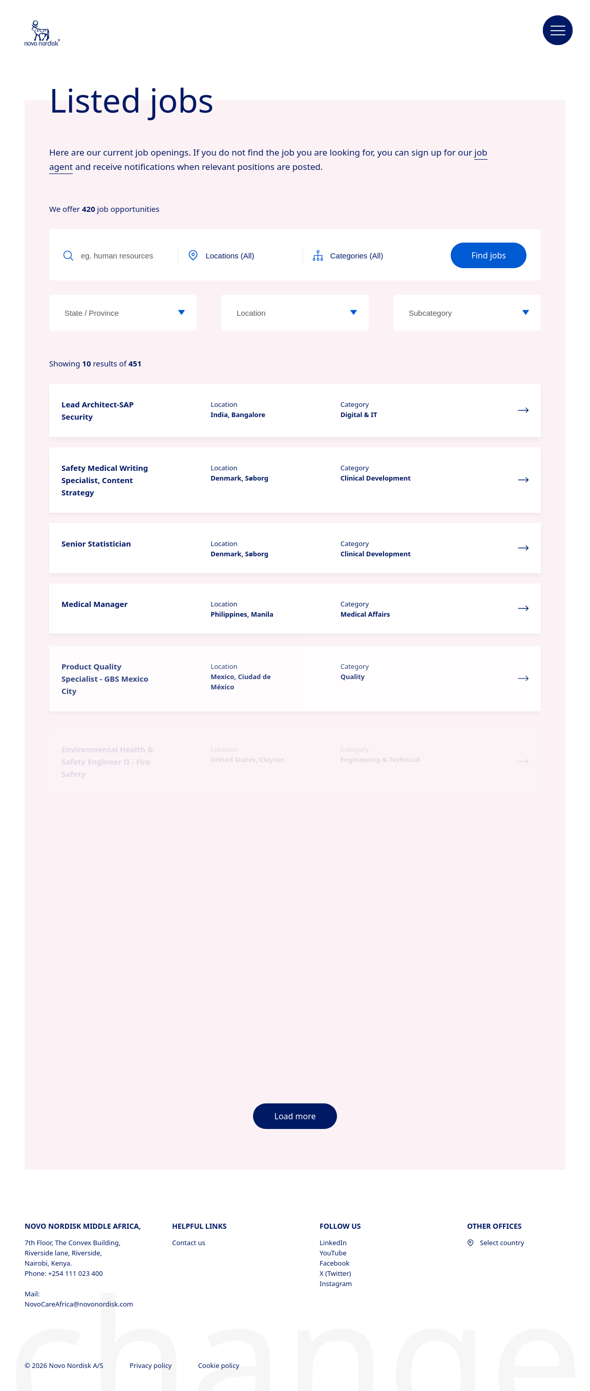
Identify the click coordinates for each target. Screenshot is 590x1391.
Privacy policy (152, 1305)
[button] (557, 30)
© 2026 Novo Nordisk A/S (65, 1305)
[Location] (353, 313)
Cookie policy (219, 1305)
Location (223, 404)
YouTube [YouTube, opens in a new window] (333, 1192)
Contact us (188, 1182)
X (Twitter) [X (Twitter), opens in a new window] (335, 1213)
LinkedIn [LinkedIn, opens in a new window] (333, 1182)
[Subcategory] (525, 313)
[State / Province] (181, 313)
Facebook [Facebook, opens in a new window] (334, 1202)
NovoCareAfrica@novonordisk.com (79, 1243)
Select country (495, 1182)
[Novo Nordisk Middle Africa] (56, 33)
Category (355, 404)
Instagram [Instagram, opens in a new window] (336, 1223)
